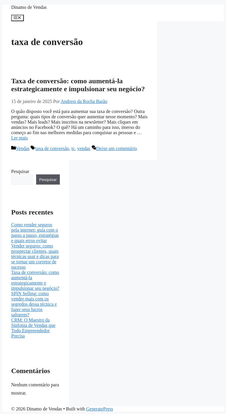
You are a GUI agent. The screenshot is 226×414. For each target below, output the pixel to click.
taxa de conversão (52, 148)
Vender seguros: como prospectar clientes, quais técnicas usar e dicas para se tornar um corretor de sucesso (35, 256)
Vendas (22, 148)
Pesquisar (20, 171)
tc (73, 148)
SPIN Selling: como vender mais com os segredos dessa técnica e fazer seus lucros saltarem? (34, 304)
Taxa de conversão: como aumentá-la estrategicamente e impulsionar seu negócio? (78, 85)
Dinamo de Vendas (29, 7)
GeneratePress (99, 408)
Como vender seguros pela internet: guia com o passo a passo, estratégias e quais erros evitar (35, 232)
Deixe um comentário (116, 148)
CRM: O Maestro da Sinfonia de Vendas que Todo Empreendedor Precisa (33, 327)
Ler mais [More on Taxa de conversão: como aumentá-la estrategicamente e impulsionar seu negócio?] (19, 137)
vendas (83, 148)
